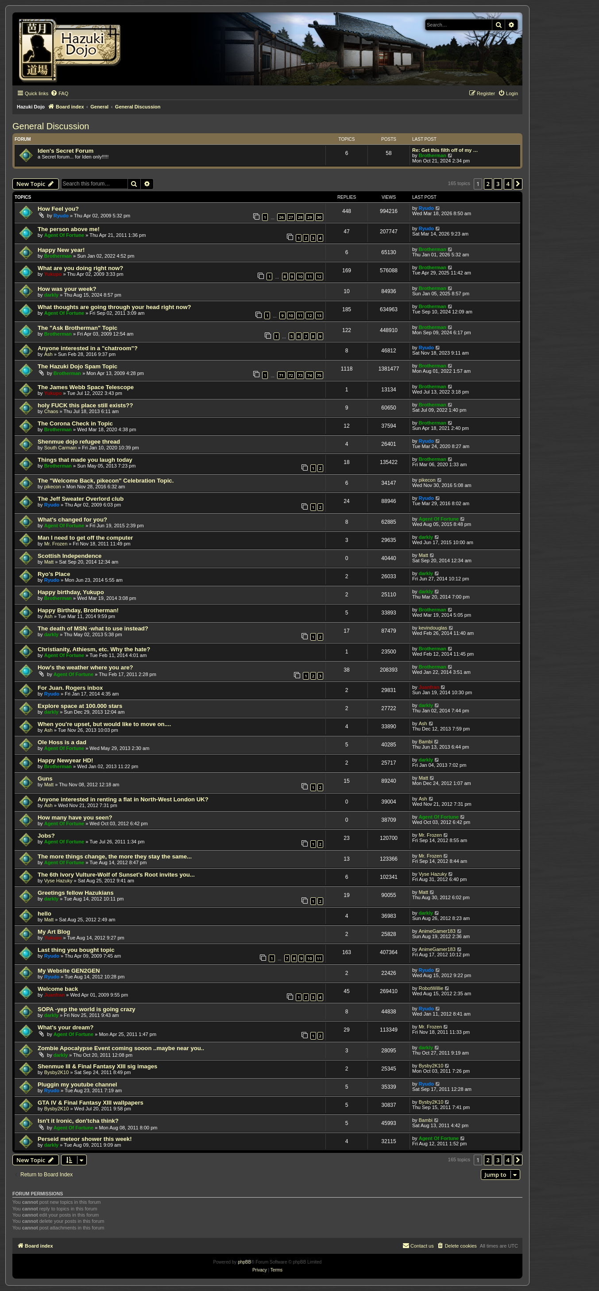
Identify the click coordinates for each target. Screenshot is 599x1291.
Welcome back (58, 989)
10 (300, 276)
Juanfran (429, 687)
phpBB (244, 1262)
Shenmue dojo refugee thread (79, 441)
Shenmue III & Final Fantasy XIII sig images (97, 1066)
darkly (51, 295)
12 (319, 276)
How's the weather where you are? (85, 667)
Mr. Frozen (56, 543)
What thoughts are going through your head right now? (114, 307)
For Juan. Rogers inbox (70, 687)
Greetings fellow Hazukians (75, 892)
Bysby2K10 (56, 1072)
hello (44, 913)
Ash (48, 354)
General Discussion (50, 126)
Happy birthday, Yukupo (71, 592)
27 (291, 217)
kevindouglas (433, 627)
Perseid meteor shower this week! (85, 1139)
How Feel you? (58, 208)
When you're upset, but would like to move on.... (104, 724)
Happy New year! (61, 250)
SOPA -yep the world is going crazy (86, 1009)
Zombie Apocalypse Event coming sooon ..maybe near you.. (121, 1048)
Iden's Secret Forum (65, 150)
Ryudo (61, 215)
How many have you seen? (75, 817)
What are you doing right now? (80, 268)
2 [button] (488, 184)
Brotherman (432, 155)
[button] (518, 183)
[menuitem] (59, 93)
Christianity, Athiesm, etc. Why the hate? (94, 649)
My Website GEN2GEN (69, 970)
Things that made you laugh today (85, 459)
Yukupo (53, 274)
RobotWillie (431, 988)
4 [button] (508, 184)
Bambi (426, 741)
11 (309, 276)
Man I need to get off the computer (85, 537)
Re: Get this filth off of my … (445, 150)
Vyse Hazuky (58, 880)
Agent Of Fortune (64, 235)
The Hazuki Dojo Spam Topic (77, 366)
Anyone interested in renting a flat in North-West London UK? (123, 799)
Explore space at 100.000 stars (80, 706)
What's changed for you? (72, 519)
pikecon (52, 486)
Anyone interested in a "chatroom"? (88, 348)
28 (300, 217)
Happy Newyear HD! (65, 760)
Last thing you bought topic (76, 950)
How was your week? (67, 289)
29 (309, 217)
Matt (49, 561)
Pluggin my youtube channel (77, 1084)
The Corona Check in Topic (75, 423)
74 (309, 375)
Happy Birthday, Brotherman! (78, 610)
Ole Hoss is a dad (62, 742)
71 (281, 375)
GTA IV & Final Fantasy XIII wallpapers (90, 1102)
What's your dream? (65, 1027)
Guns (45, 778)
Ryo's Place (54, 574)
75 (319, 375)
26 (281, 217)
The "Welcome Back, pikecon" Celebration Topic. (106, 480)
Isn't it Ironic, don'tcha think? (78, 1120)
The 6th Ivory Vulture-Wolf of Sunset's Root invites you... (116, 874)
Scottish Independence (69, 556)
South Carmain (60, 447)
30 (319, 217)
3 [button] (497, 184)
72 (291, 375)
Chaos (51, 411)
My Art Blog (54, 931)
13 (319, 315)
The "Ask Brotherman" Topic (77, 328)
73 (300, 375)
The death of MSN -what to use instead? (93, 628)
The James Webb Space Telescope (86, 387)
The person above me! (69, 229)
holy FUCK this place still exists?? (85, 405)
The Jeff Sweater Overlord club (81, 498)
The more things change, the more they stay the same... (115, 856)
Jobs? (46, 835)
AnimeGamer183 (437, 931)
